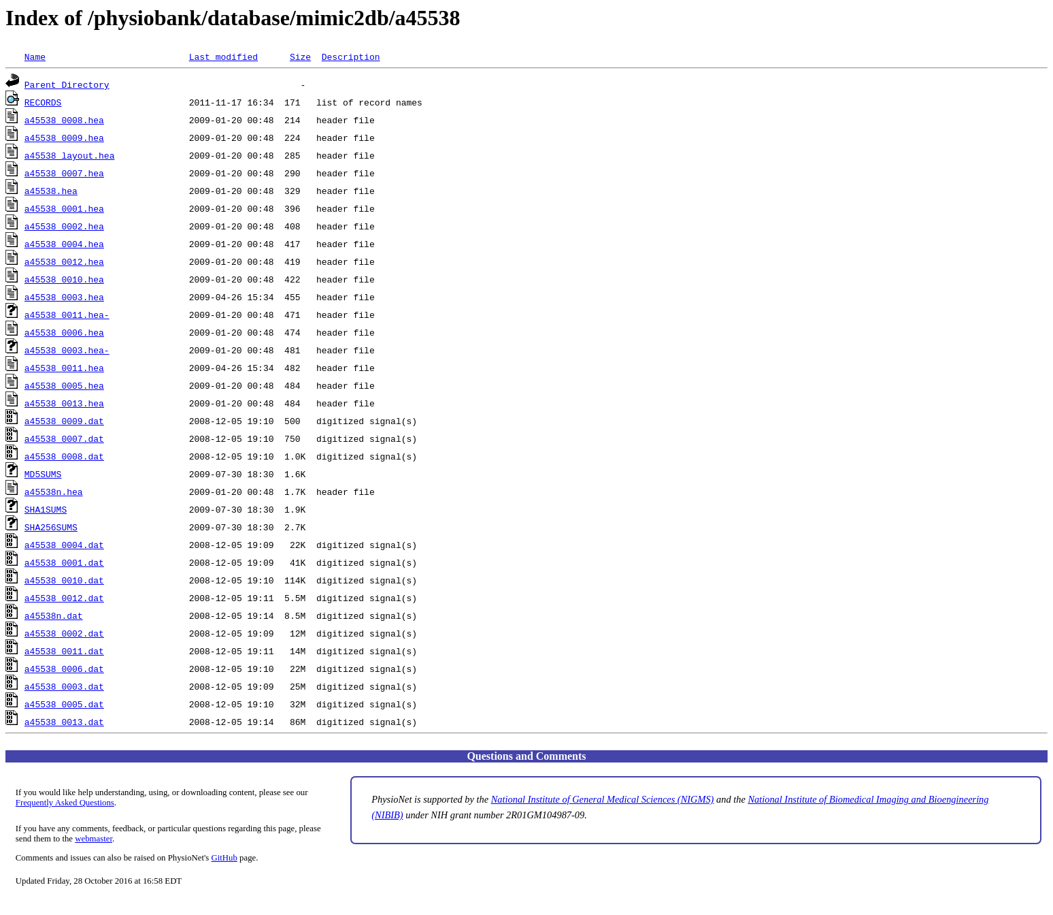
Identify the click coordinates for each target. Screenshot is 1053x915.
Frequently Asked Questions (65, 802)
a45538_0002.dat (64, 633)
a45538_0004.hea (64, 244)
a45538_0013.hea (64, 403)
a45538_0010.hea (64, 279)
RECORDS (43, 102)
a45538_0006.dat (64, 668)
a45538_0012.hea (64, 261)
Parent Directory (67, 84)
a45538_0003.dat (64, 686)
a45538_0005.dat (64, 704)
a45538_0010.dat (64, 580)
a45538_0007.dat (64, 438)
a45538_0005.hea (64, 385)
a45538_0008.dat (64, 456)
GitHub (224, 858)
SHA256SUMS (51, 527)
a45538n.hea (53, 491)
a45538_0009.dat (64, 421)
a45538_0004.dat (64, 545)
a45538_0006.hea (64, 332)
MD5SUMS (43, 474)
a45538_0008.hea (64, 120)
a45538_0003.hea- (67, 350)
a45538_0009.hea (64, 137)
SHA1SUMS (45, 509)
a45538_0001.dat (64, 562)
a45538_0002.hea (64, 226)
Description (351, 56)
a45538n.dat (53, 615)
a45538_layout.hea (69, 155)
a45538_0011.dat (64, 651)
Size (300, 56)
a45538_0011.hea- (67, 314)
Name (35, 56)
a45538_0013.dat (64, 722)
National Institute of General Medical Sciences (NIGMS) (602, 799)
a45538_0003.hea (64, 297)
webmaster (93, 839)
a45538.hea (51, 190)
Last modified (223, 56)
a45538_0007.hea (64, 173)
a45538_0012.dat (64, 598)
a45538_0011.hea (64, 368)
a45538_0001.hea (64, 208)
